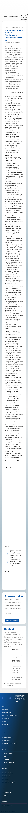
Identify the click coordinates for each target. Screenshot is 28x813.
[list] (14, 557)
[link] (14, 553)
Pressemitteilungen (14, 16)
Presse (5, 16)
